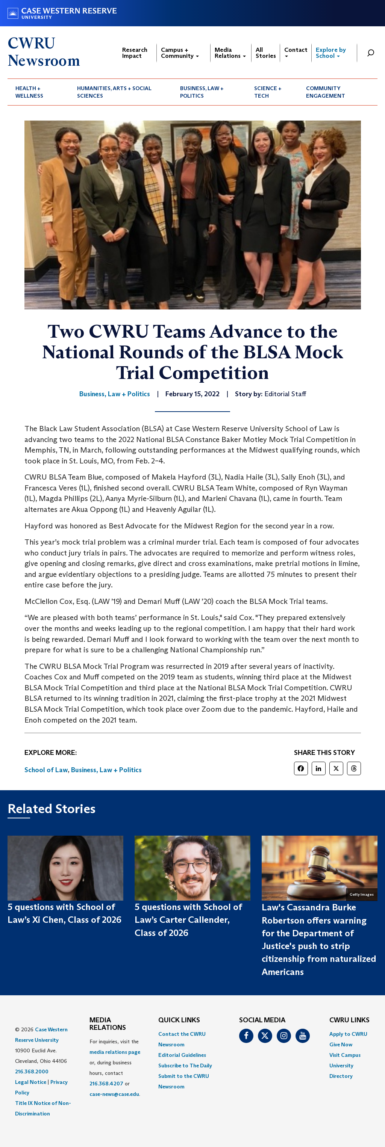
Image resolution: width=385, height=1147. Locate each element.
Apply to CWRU (348, 1034)
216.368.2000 (32, 1071)
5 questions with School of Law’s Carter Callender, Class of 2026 (188, 919)
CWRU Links (349, 1020)
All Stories (266, 52)
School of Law (46, 770)
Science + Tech (268, 92)
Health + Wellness (29, 92)
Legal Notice (30, 1082)
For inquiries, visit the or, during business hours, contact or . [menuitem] (114, 1067)
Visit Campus (345, 1055)
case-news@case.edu (114, 1094)
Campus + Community (180, 52)
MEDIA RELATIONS (107, 1024)
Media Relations (230, 52)
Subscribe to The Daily (185, 1065)
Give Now (340, 1044)
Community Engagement (325, 92)
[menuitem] (38, 92)
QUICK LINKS (179, 1020)
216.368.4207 (106, 1083)
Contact (296, 51)
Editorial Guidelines (182, 1055)
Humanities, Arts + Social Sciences (114, 92)
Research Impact (134, 52)
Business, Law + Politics (202, 92)
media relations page (114, 1052)
